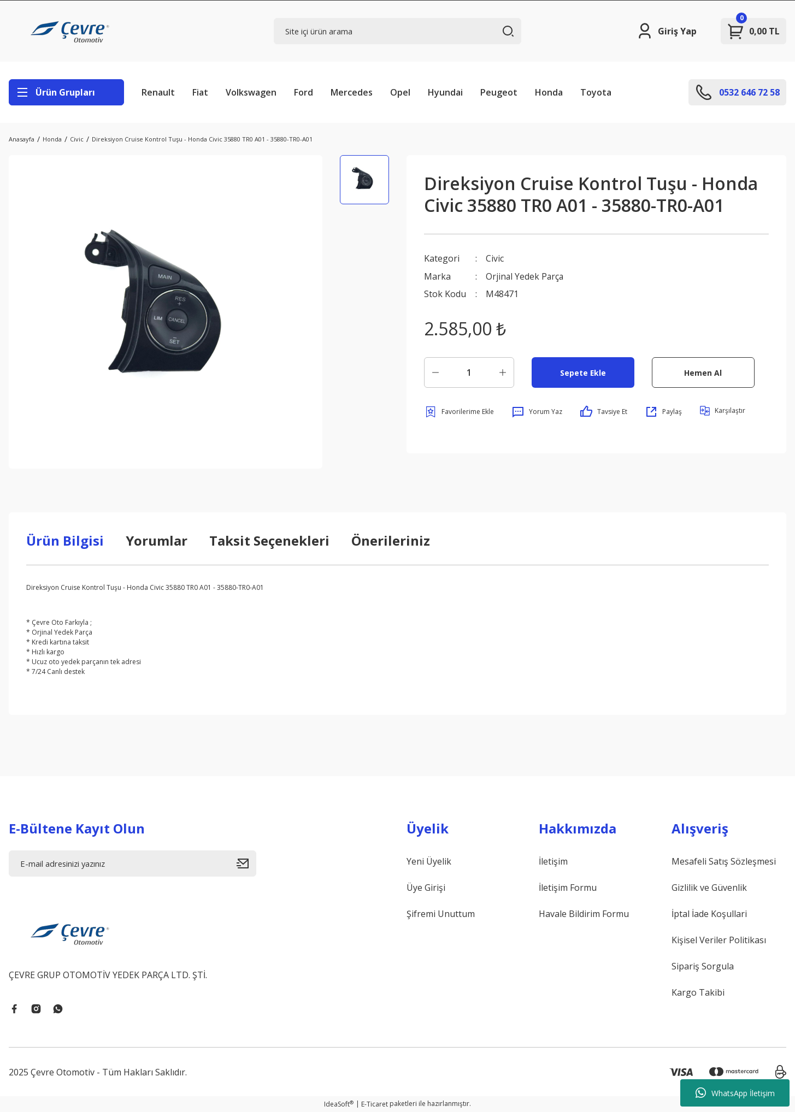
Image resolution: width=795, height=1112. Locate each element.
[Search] (397, 31)
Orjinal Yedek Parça (525, 276)
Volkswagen (251, 92)
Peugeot (498, 92)
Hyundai (445, 92)
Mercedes (352, 92)
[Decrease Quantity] (435, 372)
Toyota (595, 92)
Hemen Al (703, 371)
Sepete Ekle (583, 371)
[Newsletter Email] (132, 863)
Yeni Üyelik (429, 861)
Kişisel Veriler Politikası (719, 940)
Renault (158, 92)
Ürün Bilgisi (65, 540)
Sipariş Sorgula (703, 966)
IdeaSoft (339, 1104)
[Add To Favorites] (459, 411)
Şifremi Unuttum (441, 914)
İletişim (553, 861)
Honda (549, 92)
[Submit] (246, 863)
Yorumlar (156, 540)
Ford (303, 92)
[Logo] (71, 31)
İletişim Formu (568, 888)
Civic (495, 258)
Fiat (200, 92)
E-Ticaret (374, 1104)
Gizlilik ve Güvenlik (709, 888)
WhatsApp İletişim (735, 1093)
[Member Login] (666, 31)
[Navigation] (66, 92)
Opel (400, 92)
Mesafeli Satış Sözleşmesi (724, 861)
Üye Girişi (426, 888)
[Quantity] (469, 372)
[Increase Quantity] (503, 372)
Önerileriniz (390, 540)
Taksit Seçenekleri (269, 540)
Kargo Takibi (698, 992)
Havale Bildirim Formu (584, 914)
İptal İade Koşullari (709, 914)
